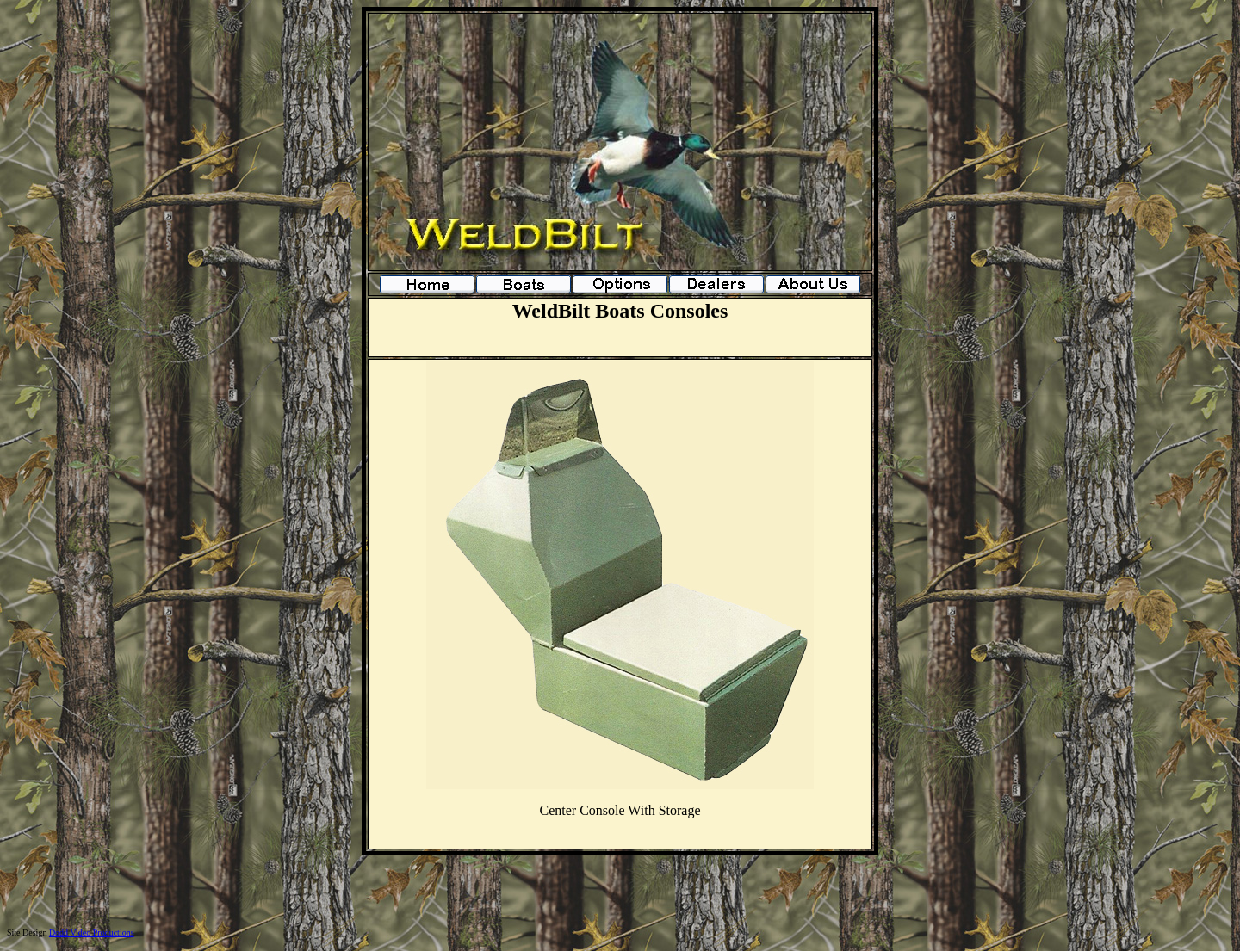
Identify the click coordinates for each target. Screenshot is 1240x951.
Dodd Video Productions (91, 932)
